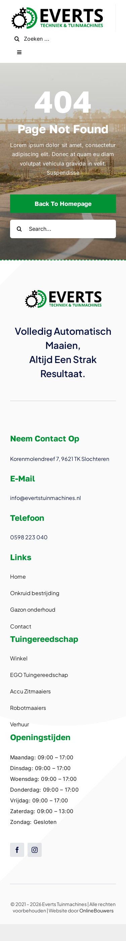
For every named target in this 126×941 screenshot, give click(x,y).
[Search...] (63, 229)
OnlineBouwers (96, 910)
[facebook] (17, 850)
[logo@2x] (57, 6)
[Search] (17, 39)
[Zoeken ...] (63, 39)
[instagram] (35, 850)
